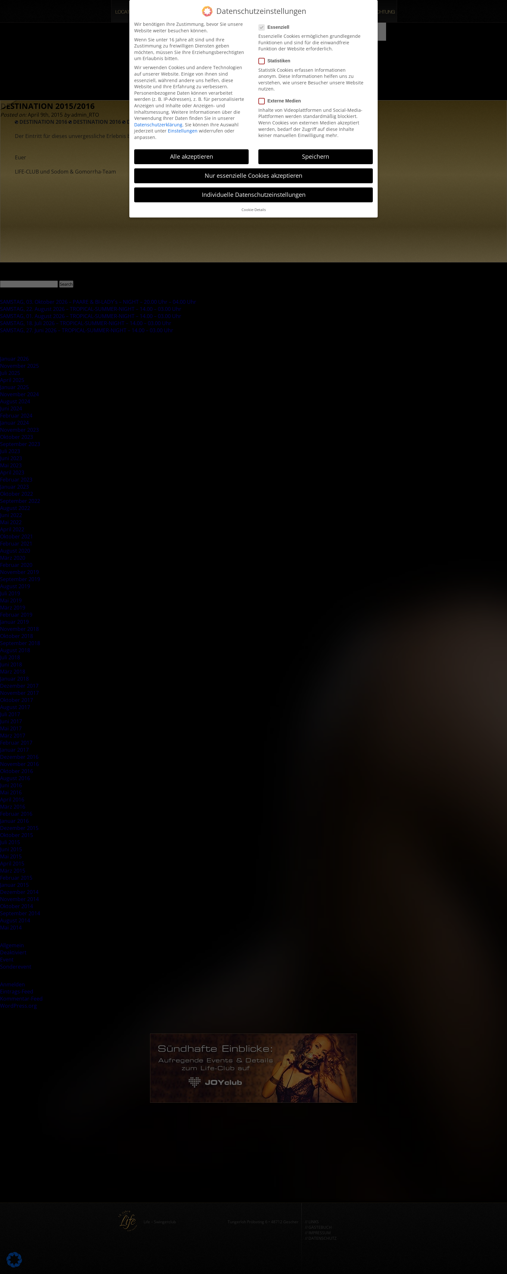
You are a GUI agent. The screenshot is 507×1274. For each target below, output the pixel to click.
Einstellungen (183, 126)
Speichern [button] (315, 152)
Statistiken (276, 57)
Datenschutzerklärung (158, 120)
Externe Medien (281, 97)
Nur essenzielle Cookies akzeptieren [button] (253, 171)
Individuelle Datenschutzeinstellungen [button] (254, 190)
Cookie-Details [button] (254, 205)
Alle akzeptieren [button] (191, 152)
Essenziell (276, 23)
